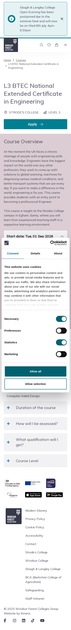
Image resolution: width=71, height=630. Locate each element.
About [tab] (58, 253)
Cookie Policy (34, 527)
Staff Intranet (34, 598)
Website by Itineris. (17, 613)
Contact (30, 544)
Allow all (35, 371)
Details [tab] (35, 253)
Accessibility (34, 535)
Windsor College (36, 560)
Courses (19, 60)
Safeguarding (34, 590)
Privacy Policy (35, 519)
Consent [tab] (13, 253)
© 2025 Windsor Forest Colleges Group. (31, 609)
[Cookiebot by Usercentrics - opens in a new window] (50, 243)
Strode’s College (36, 552)
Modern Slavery (36, 510)
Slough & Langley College (43, 569)
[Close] (61, 18)
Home (7, 60)
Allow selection (35, 383)
